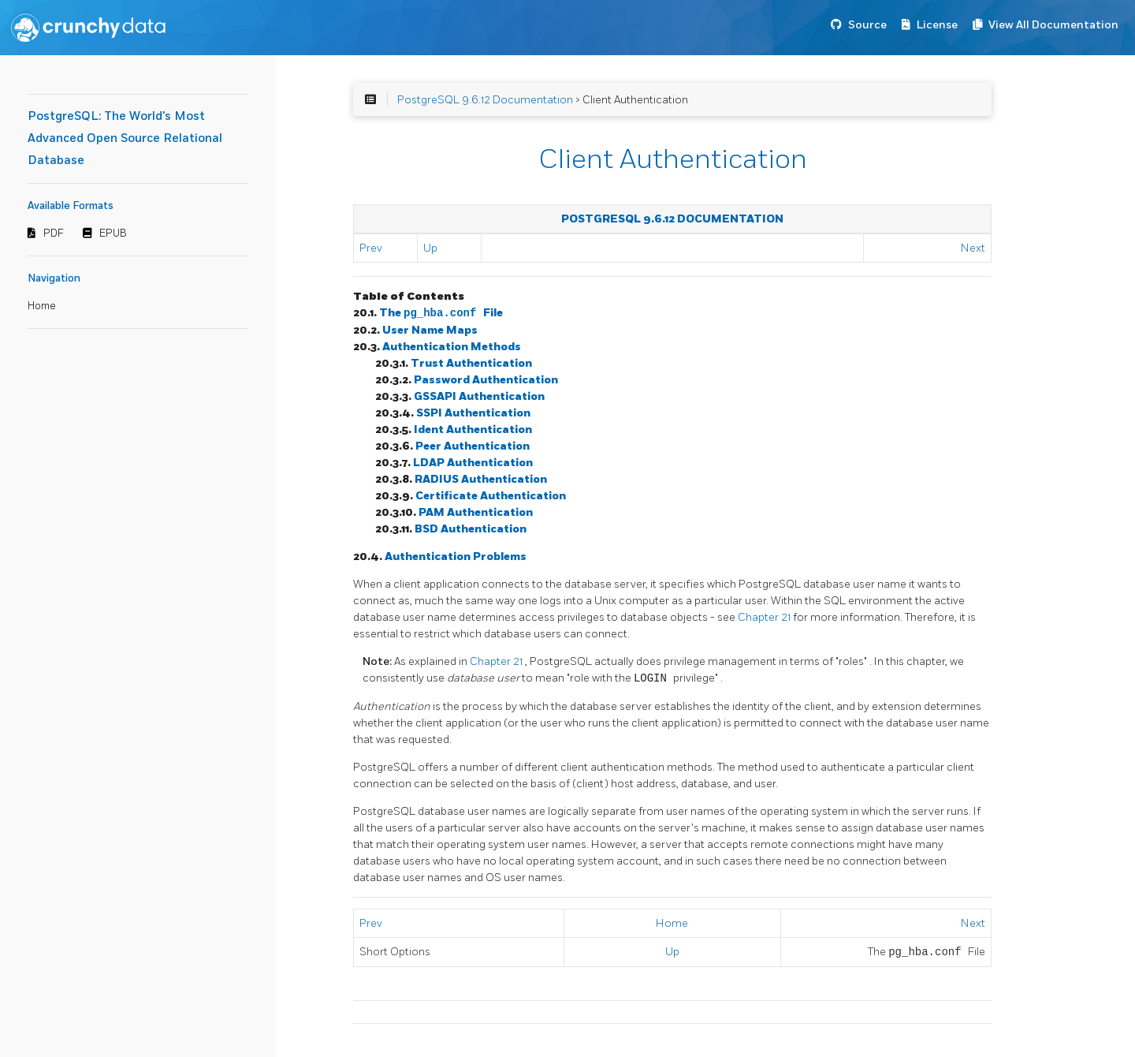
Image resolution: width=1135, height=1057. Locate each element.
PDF (53, 233)
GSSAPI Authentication (479, 396)
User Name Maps (430, 330)
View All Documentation (1053, 25)
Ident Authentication (473, 429)
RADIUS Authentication (481, 479)
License (937, 25)
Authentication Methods (451, 346)
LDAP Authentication (473, 462)
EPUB (113, 233)
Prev (370, 248)
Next (973, 248)
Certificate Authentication (490, 495)
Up (430, 248)
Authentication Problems (456, 556)
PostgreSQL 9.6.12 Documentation (485, 99)
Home (42, 306)
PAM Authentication (476, 512)
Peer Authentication (472, 446)
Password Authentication (486, 380)
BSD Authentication (471, 529)
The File (441, 313)
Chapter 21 (765, 617)
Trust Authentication (471, 363)
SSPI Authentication (473, 413)
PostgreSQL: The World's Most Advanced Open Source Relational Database (125, 138)
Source (867, 25)
